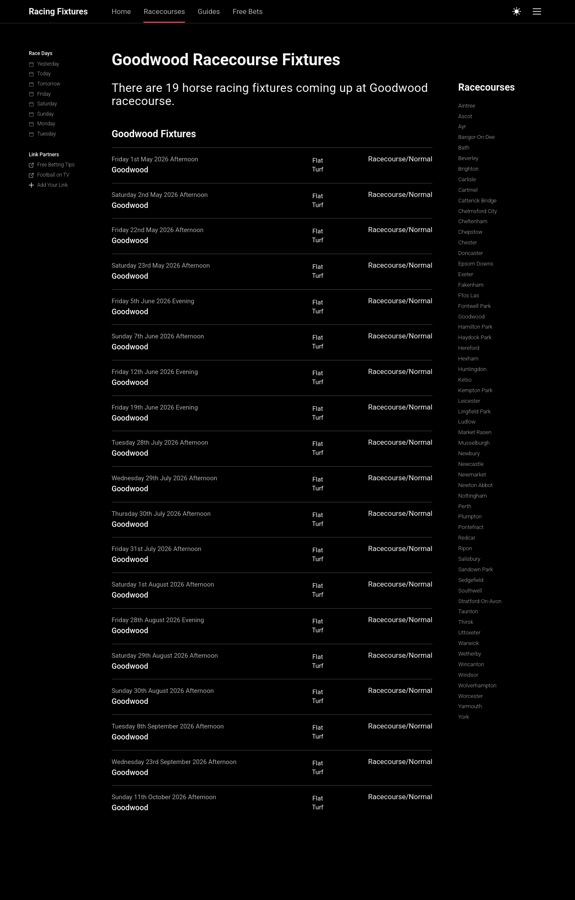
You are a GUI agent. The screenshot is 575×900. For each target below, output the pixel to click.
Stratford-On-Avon (479, 601)
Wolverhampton (477, 685)
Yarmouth (470, 706)
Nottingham (472, 496)
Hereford (468, 348)
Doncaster (470, 253)
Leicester (469, 401)
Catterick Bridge (477, 200)
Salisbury (469, 559)
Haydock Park (475, 337)
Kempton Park (475, 390)
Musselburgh (474, 443)
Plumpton (469, 516)
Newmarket (472, 474)
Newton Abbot (475, 485)
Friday (40, 94)
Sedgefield (470, 580)
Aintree (466, 105)
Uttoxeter (469, 632)
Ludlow (467, 421)
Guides (209, 11)
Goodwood (471, 316)
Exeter (465, 274)
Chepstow (470, 232)
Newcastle (471, 464)
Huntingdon (472, 369)
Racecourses (164, 11)
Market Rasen (475, 432)
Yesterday (44, 64)
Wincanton (471, 664)
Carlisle (467, 179)
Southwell (470, 590)
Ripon (465, 548)
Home (121, 11)
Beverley (468, 158)
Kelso (465, 380)
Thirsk (465, 622)
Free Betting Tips (51, 165)
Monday (42, 124)
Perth (464, 506)
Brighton (468, 169)
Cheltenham (472, 221)
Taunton (468, 611)
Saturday (43, 104)
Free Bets (248, 11)
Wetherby (469, 654)
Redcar (466, 537)
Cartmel (467, 190)
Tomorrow (44, 84)
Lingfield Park (474, 411)
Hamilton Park (475, 327)
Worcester (470, 696)
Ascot (465, 116)
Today (40, 74)
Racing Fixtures (58, 12)
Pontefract (471, 527)
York (463, 717)
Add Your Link (48, 185)
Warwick (468, 643)
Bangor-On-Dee (476, 137)
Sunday (41, 114)
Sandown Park (475, 569)
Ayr (462, 126)
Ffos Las (468, 295)
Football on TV (49, 175)
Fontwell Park (474, 306)
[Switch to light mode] (516, 11)
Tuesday (42, 134)
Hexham (468, 358)
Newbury (469, 453)
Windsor (468, 675)
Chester (467, 242)
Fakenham (471, 285)
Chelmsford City (477, 211)
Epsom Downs (475, 263)
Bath (463, 147)
